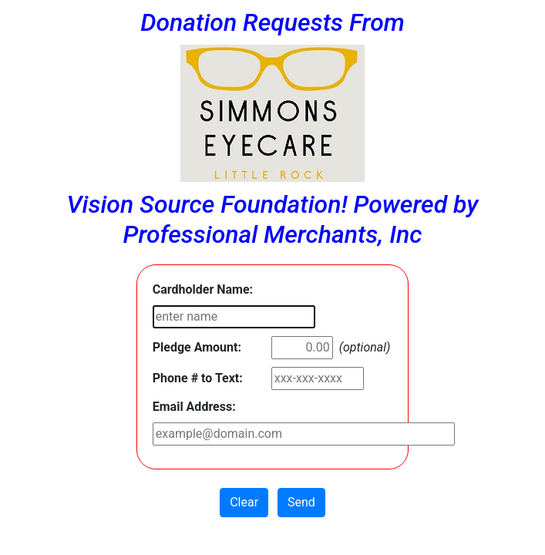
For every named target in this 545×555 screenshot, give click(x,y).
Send (301, 502)
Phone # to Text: (198, 378)
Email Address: (194, 406)
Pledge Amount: (197, 347)
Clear (244, 502)
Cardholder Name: (203, 289)
